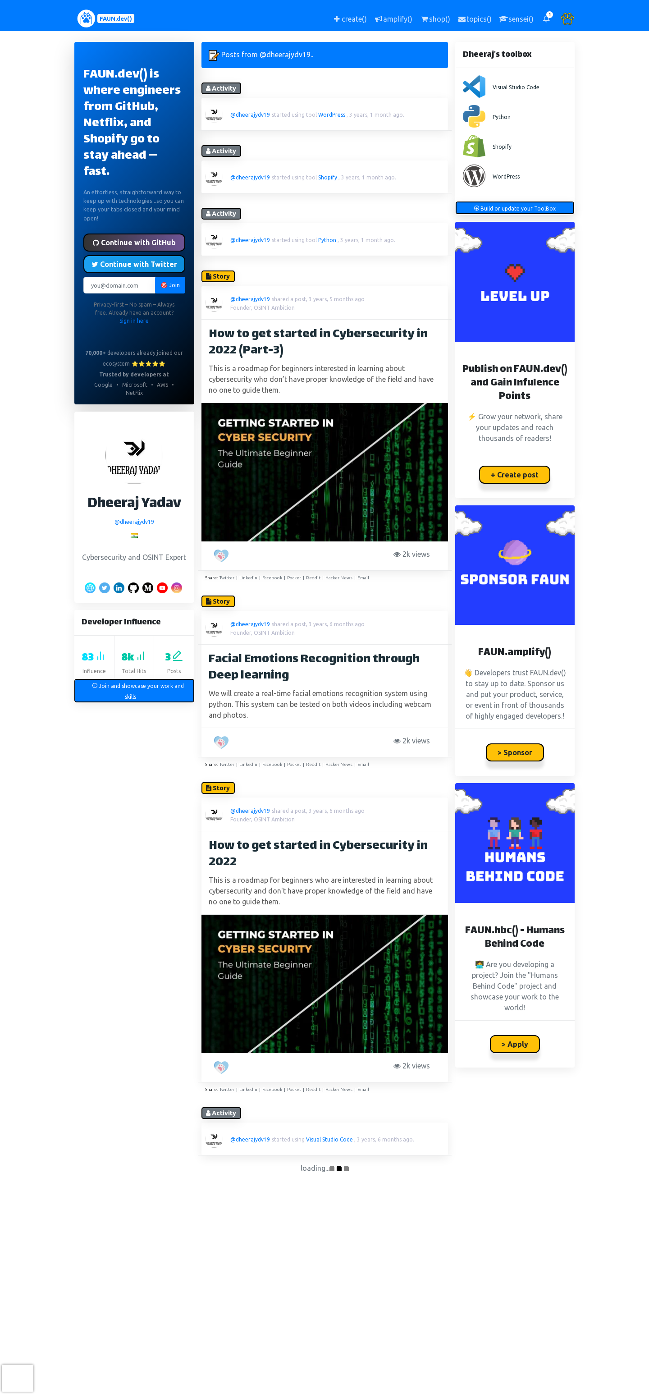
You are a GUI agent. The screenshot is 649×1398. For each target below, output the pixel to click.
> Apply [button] (515, 1044)
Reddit (313, 577)
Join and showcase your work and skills (138, 691)
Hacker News (338, 577)
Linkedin (248, 577)
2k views (413, 554)
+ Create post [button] (515, 475)
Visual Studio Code (329, 1139)
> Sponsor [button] (515, 752)
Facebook (272, 577)
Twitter (226, 577)
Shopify (327, 177)
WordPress (331, 115)
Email (363, 577)
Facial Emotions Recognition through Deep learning (314, 668)
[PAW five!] (222, 556)
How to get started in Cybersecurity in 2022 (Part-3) (318, 343)
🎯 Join (170, 285)
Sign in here (134, 321)
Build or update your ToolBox (515, 208)
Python (327, 240)
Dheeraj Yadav (134, 504)
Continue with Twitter (134, 264)
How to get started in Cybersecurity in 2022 (318, 854)
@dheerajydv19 (134, 522)
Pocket (294, 577)
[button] (546, 18)
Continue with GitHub (134, 242)
